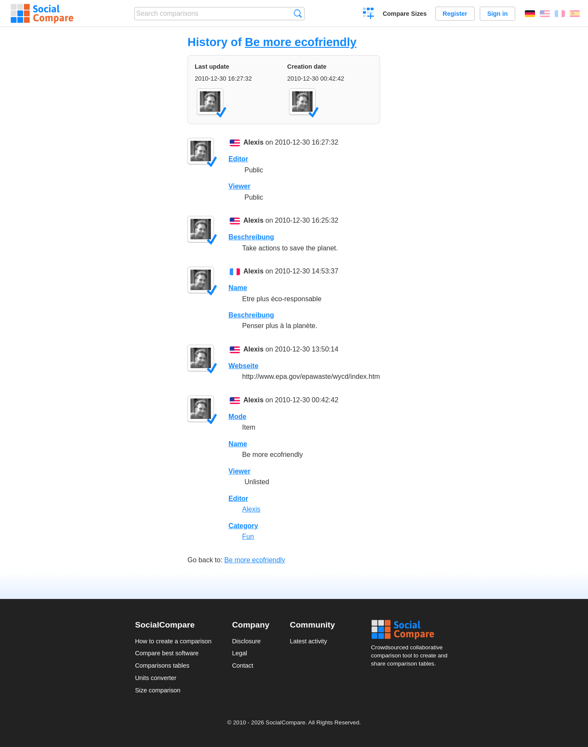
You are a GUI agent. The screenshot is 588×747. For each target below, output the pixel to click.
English (545, 13)
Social (412, 629)
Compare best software (167, 653)
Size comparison (157, 690)
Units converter (155, 677)
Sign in (497, 13)
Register (455, 13)
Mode (237, 416)
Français (560, 13)
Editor (238, 159)
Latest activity (308, 641)
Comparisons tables (162, 665)
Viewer (239, 186)
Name (237, 287)
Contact (242, 665)
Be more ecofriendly (301, 42)
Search (298, 13)
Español (575, 13)
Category (243, 525)
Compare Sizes (405, 13)
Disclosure (246, 641)
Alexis (253, 142)
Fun (248, 536)
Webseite (243, 365)
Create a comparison (368, 14)
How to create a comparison (173, 641)
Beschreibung (251, 237)
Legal (239, 653)
